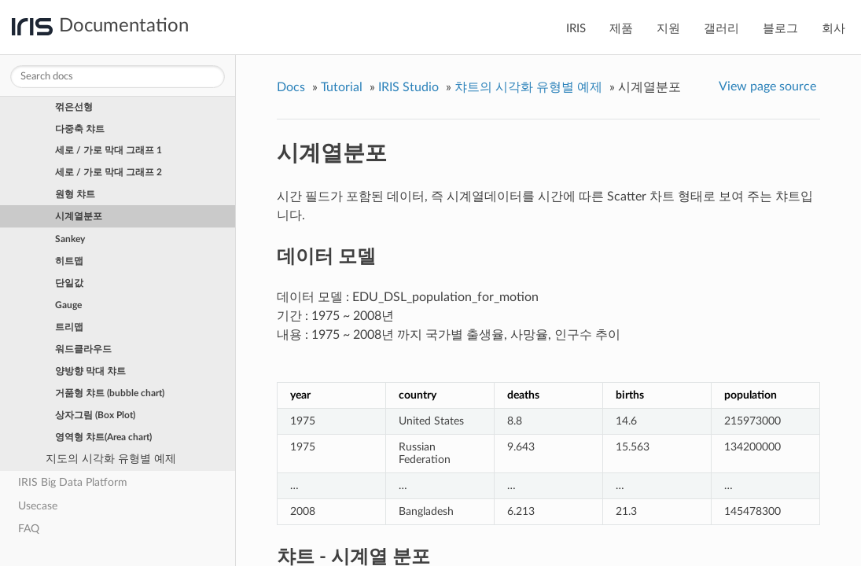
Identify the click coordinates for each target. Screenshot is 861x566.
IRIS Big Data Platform (72, 482)
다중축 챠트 (80, 129)
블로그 (780, 29)
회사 (833, 29)
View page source (767, 86)
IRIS (576, 29)
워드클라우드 (83, 349)
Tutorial (341, 87)
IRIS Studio (408, 87)
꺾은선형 (74, 107)
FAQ (28, 529)
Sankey (70, 239)
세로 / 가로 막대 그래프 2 (108, 172)
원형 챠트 (75, 194)
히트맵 (69, 261)
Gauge (68, 305)
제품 (621, 29)
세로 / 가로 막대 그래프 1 (108, 150)
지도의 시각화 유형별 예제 (111, 459)
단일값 (69, 283)
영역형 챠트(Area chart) (103, 437)
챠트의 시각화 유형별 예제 (528, 87)
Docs (291, 87)
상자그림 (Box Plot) (95, 415)
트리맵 (69, 327)
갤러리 (721, 29)
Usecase (37, 506)
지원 (668, 29)
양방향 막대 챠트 (90, 371)
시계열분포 (78, 216)
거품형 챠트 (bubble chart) (109, 393)
